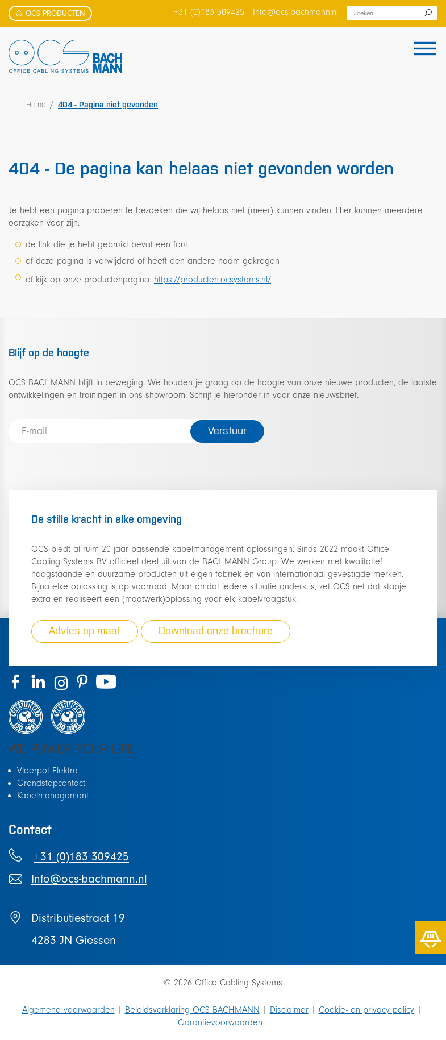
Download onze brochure (216, 631)
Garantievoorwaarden (220, 1022)
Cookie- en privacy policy (366, 1010)
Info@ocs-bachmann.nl (295, 12)
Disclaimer (289, 1010)
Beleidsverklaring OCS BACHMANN (192, 1010)
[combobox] (392, 13)
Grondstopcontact (51, 783)
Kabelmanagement (53, 796)
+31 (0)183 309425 (209, 12)
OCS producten (50, 13)
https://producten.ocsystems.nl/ (212, 279)
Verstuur (227, 430)
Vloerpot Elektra (47, 771)
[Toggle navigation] (421, 50)
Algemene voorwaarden (68, 1010)
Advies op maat (84, 631)
